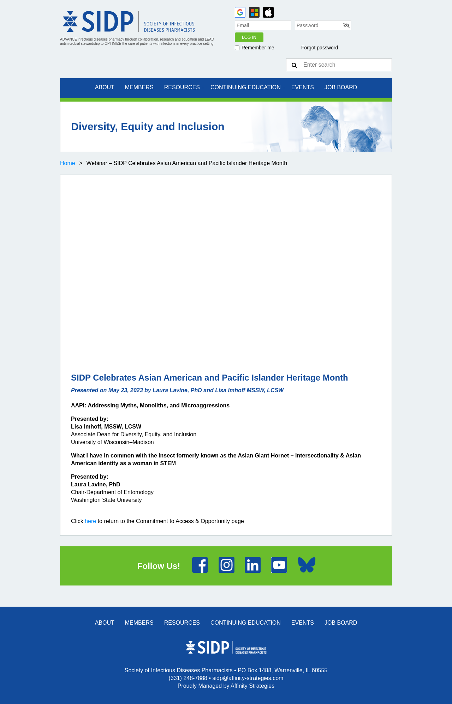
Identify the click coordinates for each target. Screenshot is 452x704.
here (90, 521)
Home (67, 163)
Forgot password (319, 47)
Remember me (258, 47)
